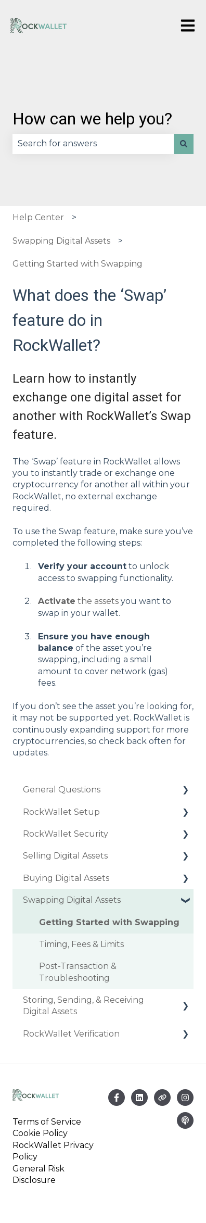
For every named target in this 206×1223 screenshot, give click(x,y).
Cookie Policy (40, 1133)
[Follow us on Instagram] (185, 1097)
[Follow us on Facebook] (116, 1097)
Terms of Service (48, 1122)
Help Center (38, 217)
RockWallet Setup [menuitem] (61, 812)
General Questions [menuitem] (61, 790)
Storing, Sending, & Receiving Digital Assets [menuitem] (83, 1005)
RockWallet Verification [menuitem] (71, 1034)
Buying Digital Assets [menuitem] (66, 878)
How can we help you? (92, 119)
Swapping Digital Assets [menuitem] (72, 900)
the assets (78, 601)
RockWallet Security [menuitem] (65, 834)
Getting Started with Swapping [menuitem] (109, 922)
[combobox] (93, 144)
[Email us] (139, 1097)
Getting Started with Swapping (77, 264)
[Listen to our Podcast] (185, 1120)
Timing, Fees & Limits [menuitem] (81, 944)
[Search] (184, 144)
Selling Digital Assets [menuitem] (65, 856)
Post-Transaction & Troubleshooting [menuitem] (78, 971)
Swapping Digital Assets (61, 241)
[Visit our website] (162, 1097)
